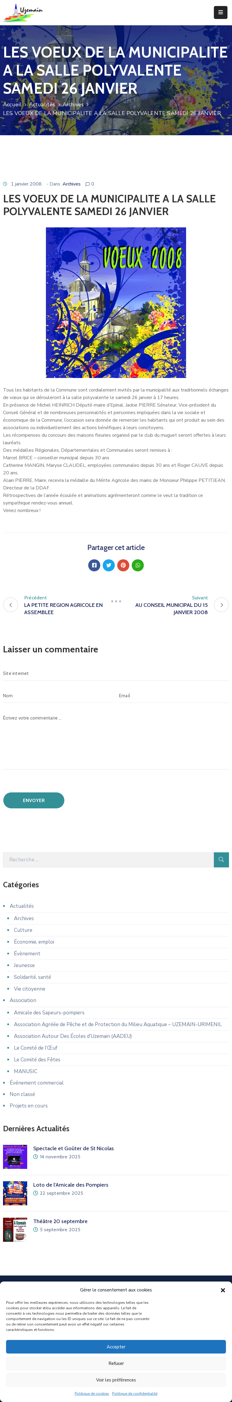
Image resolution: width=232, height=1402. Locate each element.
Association (23, 1000)
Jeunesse (24, 965)
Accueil (12, 104)
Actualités (42, 104)
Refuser (116, 1364)
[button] (223, 1290)
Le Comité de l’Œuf (35, 1047)
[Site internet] (116, 673)
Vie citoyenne (29, 988)
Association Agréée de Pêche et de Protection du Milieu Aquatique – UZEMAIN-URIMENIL (118, 1024)
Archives (73, 104)
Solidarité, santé (32, 977)
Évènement (27, 953)
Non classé (22, 1094)
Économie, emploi (34, 941)
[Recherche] (108, 859)
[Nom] (58, 696)
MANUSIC (25, 1071)
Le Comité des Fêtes (37, 1059)
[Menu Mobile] (220, 12)
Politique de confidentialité (134, 1393)
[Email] (174, 696)
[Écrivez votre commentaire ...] (116, 740)
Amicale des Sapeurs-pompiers (49, 1012)
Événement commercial (37, 1082)
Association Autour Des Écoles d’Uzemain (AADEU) (73, 1036)
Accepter (116, 1347)
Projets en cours (29, 1105)
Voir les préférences (116, 1380)
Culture (23, 930)
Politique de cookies (92, 1393)
